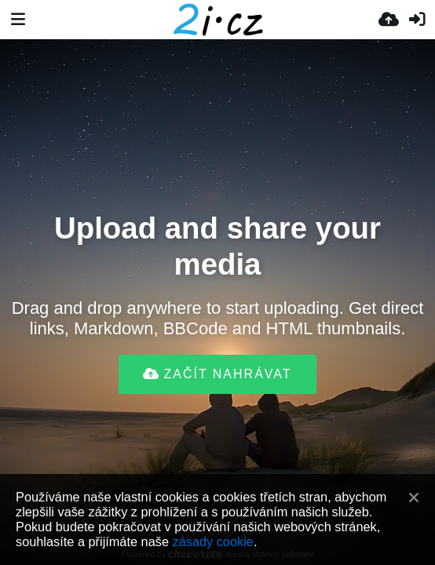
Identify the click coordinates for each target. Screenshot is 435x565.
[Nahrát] (388, 19)
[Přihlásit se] (417, 19)
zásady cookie (213, 541)
